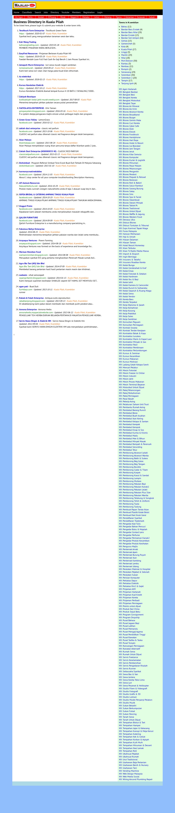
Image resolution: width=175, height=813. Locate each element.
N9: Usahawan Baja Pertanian (132, 762)
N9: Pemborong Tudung (130, 506)
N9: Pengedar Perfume (129, 535)
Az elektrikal (25, 76)
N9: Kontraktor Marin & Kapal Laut (135, 339)
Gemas (124, 40)
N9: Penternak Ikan (128, 557)
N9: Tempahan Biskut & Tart (132, 722)
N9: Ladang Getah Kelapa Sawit (133, 364)
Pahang (107, 17)
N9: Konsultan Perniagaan (131, 324)
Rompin (125, 69)
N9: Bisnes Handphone (129, 137)
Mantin (124, 55)
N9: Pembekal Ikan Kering (131, 418)
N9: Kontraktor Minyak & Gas (132, 342)
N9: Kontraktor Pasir (128, 344)
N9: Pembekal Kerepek (129, 424)
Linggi (124, 52)
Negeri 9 (74, 17)
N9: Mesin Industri (127, 376)
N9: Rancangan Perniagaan (131, 645)
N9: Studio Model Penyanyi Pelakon (135, 699)
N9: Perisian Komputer (129, 577)
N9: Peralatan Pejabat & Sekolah (134, 572)
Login (100, 12)
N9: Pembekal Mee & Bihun (132, 438)
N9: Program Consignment (131, 614)
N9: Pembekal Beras (128, 413)
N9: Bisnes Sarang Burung (131, 188)
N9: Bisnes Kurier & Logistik (132, 160)
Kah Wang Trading (27, 42)
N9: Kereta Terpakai (128, 302)
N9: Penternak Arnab (128, 549)
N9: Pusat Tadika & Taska (130, 640)
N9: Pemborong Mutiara (130, 481)
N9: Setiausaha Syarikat (130, 671)
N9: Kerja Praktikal (127, 313)
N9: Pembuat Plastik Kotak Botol (134, 512)
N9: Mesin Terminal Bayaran (132, 384)
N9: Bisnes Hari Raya (128, 140)
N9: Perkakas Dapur (128, 580)
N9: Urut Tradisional (128, 759)
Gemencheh (126, 43)
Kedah (41, 17)
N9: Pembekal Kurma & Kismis (133, 432)
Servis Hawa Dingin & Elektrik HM (35, 320)
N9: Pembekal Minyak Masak (132, 441)
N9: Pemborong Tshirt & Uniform (134, 501)
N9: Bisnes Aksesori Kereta (131, 111)
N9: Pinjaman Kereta (128, 597)
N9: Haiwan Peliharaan (129, 233)
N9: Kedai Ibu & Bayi (128, 279)
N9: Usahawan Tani (128, 768)
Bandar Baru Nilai (129, 32)
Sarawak (141, 17)
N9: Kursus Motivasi (128, 361)
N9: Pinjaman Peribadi (129, 600)
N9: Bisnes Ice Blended (129, 146)
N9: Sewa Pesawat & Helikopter (134, 685)
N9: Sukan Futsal (127, 711)
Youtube (65, 12)
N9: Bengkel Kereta (128, 97)
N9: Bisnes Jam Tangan (129, 148)
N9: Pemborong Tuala (129, 503)
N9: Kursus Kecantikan (129, 356)
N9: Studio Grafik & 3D (129, 694)
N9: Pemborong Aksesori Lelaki (133, 452)
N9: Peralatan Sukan (128, 574)
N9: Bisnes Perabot (127, 174)
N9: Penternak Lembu (129, 563)
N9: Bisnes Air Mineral (129, 106)
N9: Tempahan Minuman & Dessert (135, 745)
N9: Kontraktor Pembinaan (131, 347)
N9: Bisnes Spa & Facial (130, 197)
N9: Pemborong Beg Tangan (132, 464)
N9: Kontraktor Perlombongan (133, 350)
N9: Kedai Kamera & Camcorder (133, 285)
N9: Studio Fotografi (128, 691)
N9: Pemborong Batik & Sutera (133, 458)
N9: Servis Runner (127, 668)
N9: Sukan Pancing (128, 714)
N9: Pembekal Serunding (130, 447)
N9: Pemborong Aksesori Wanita (134, 455)
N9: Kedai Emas (126, 270)
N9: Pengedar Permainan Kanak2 (134, 538)
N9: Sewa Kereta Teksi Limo (132, 679)
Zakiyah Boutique (27, 96)
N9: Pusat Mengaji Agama (131, 631)
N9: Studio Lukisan (128, 697)
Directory (55, 12)
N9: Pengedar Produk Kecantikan (134, 540)
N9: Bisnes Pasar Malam (130, 165)
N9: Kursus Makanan (128, 358)
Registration (89, 12)
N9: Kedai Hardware (128, 276)
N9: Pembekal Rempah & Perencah (135, 444)
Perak (62, 17)
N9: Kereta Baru (126, 299)
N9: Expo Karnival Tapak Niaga (133, 228)
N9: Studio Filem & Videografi (133, 688)
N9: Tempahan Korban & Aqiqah (134, 739)
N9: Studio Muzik (127, 702)
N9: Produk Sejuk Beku (129, 611)
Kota (123, 46)
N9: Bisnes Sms (126, 194)
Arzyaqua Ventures (28, 240)
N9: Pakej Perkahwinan (129, 393)
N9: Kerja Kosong (127, 310)
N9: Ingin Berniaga (127, 256)
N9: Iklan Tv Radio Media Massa (134, 251)
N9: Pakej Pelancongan (129, 390)
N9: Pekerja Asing (127, 401)
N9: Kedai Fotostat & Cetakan (132, 273)
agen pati (23, 286)
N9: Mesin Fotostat (128, 370)
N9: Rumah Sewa (127, 651)
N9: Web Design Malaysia (130, 773)
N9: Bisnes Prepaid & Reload (132, 177)
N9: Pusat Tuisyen (127, 643)
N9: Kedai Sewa (126, 293)
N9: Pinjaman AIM (127, 589)
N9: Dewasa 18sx (127, 219)
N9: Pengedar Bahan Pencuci (132, 526)
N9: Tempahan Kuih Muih (131, 742)
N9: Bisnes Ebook (127, 131)
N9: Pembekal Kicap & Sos (131, 429)
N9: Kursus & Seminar (129, 353)
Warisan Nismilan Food (30, 252)
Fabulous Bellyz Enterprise (31, 229)
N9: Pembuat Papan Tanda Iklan (134, 509)
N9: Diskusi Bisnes (127, 222)
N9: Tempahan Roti (128, 750)
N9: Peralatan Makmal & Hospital (134, 569)
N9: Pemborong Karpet (129, 472)
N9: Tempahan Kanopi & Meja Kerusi (136, 731)
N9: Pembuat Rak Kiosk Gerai (132, 515)
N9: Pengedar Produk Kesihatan (133, 543)
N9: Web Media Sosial (129, 776)
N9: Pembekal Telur (128, 449)
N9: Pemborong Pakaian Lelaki (133, 489)
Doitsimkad (24, 162)
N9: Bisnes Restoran (128, 180)
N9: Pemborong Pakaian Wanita (133, 495)
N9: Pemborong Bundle (130, 467)
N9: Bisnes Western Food (130, 217)
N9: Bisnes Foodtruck (129, 134)
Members (76, 12)
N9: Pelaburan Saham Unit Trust (134, 404)
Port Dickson (127, 60)
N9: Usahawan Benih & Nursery (133, 765)
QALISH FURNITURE (28, 217)
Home (16, 12)
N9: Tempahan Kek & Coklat (132, 736)
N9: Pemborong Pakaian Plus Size (134, 492)
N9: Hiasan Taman (127, 242)
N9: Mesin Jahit (126, 378)
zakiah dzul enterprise (29, 128)
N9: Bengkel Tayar (127, 103)
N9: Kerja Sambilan (128, 319)
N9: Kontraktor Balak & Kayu (132, 333)
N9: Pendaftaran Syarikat (130, 518)
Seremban (126, 74)
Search (38, 12)
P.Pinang (52, 17)
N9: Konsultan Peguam (129, 322)
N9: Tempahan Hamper (129, 725)
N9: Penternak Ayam (128, 552)
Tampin (124, 80)
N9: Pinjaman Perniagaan (130, 603)
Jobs (46, 12)
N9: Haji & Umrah (127, 236)
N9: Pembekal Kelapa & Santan (133, 421)
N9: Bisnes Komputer (128, 157)
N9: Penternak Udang (129, 566)
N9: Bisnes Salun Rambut (131, 185)
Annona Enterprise (28, 309)
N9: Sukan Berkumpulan (130, 708)
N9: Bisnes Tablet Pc (128, 205)
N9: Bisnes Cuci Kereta (129, 123)
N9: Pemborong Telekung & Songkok (136, 498)
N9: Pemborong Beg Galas (131, 461)
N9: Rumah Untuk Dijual (130, 654)
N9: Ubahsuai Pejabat (129, 753)
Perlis (30, 17)
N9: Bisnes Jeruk (126, 151)
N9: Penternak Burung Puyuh (132, 554)
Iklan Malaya (25, 139)
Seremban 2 (126, 77)
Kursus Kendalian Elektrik (31, 85)
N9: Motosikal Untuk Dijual (131, 387)
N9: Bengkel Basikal (128, 92)
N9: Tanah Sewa (126, 716)
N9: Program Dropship (129, 617)
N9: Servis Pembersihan (130, 663)
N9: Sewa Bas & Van (128, 674)
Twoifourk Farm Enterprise (31, 30)
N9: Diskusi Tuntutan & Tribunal (134, 225)
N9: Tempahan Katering (130, 734)
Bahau (124, 26)
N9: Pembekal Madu (128, 435)
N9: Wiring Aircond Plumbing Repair (135, 779)
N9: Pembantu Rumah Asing (132, 407)
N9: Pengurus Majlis (128, 546)
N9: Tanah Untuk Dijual (130, 719)
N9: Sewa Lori (125, 682)
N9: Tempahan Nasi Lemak (131, 748)
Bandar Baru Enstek (130, 29)
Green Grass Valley (28, 119)
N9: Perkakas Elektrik (129, 583)
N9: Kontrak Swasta (128, 327)
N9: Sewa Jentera (127, 677)
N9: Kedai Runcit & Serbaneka (133, 288)
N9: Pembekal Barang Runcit (132, 410)
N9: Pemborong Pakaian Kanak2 (134, 486)
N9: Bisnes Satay (126, 191)
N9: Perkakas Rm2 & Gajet (131, 586)
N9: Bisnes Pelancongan (130, 168)
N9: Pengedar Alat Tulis (130, 523)
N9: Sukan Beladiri (127, 705)
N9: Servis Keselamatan (130, 660)
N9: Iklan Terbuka (127, 248)
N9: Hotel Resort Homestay (131, 245)
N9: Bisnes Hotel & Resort (131, 143)
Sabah (152, 17)
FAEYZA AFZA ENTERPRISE (31, 108)
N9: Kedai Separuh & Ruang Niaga (135, 290)
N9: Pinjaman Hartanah (130, 591)
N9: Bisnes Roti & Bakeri (130, 182)
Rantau (124, 63)
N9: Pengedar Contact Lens (131, 532)
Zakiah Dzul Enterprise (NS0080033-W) (37, 151)
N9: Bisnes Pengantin (129, 171)
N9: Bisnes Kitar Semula (130, 154)
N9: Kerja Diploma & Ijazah (131, 305)
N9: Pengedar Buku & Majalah (133, 529)
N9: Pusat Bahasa (127, 620)
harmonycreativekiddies (30, 171)
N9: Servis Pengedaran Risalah (133, 665)
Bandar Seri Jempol (130, 37)
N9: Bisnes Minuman (128, 162)
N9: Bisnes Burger (127, 117)
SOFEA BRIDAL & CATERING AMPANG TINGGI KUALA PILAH (46, 194)
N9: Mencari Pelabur (128, 367)
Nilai (123, 57)
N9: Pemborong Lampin (130, 478)
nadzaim (23, 275)
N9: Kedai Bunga (127, 265)
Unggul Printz (25, 206)
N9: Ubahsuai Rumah (129, 756)
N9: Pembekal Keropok (129, 427)
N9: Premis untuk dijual (130, 606)
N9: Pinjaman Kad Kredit (130, 594)
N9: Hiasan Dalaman (128, 239)
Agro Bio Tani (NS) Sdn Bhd (31, 263)
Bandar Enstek (128, 35)
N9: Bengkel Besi (127, 94)
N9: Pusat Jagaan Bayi (129, 623)
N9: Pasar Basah (126, 398)
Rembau (125, 66)
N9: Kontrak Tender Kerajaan (132, 330)
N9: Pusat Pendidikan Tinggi (132, 634)
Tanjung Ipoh (127, 83)
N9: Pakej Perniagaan (129, 395)
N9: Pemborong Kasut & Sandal (134, 475)
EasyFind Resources (28, 53)
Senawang (126, 72)
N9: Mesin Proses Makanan (131, 381)
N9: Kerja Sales (126, 316)
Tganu (119, 17)
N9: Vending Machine (129, 770)
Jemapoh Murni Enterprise (31, 65)
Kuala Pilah (126, 49)
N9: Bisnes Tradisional (129, 208)
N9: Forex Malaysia (128, 231)
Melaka (85, 17)
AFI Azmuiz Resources (29, 183)
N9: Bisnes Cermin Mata (130, 120)
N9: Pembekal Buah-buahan (132, 415)
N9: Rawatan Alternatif (129, 648)
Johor (96, 17)
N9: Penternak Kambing (130, 560)
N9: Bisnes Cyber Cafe (129, 126)
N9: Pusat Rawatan (128, 637)
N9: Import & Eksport (129, 253)
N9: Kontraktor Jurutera (130, 336)
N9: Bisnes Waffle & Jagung (132, 214)
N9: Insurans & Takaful (130, 259)
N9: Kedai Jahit (126, 282)
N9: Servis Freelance (128, 657)
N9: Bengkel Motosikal (129, 100)
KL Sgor (19, 17)
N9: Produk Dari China (129, 609)
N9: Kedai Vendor (127, 296)
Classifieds (27, 12)
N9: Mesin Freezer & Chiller (132, 373)
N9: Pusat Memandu (128, 628)
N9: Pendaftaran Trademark (131, 520)
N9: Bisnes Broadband (129, 114)
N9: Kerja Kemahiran (128, 307)
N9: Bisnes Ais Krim (128, 108)
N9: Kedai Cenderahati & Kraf (132, 268)
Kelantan (130, 17)
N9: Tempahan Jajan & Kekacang (134, 728)
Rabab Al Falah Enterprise (31, 298)
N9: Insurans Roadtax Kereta (132, 262)
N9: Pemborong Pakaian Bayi (132, 483)
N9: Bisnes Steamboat (129, 199)
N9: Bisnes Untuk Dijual (130, 211)
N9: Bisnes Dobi (126, 128)
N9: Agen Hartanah (128, 89)
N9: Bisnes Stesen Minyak (131, 202)
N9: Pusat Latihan (127, 626)
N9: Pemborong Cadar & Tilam (133, 469)
